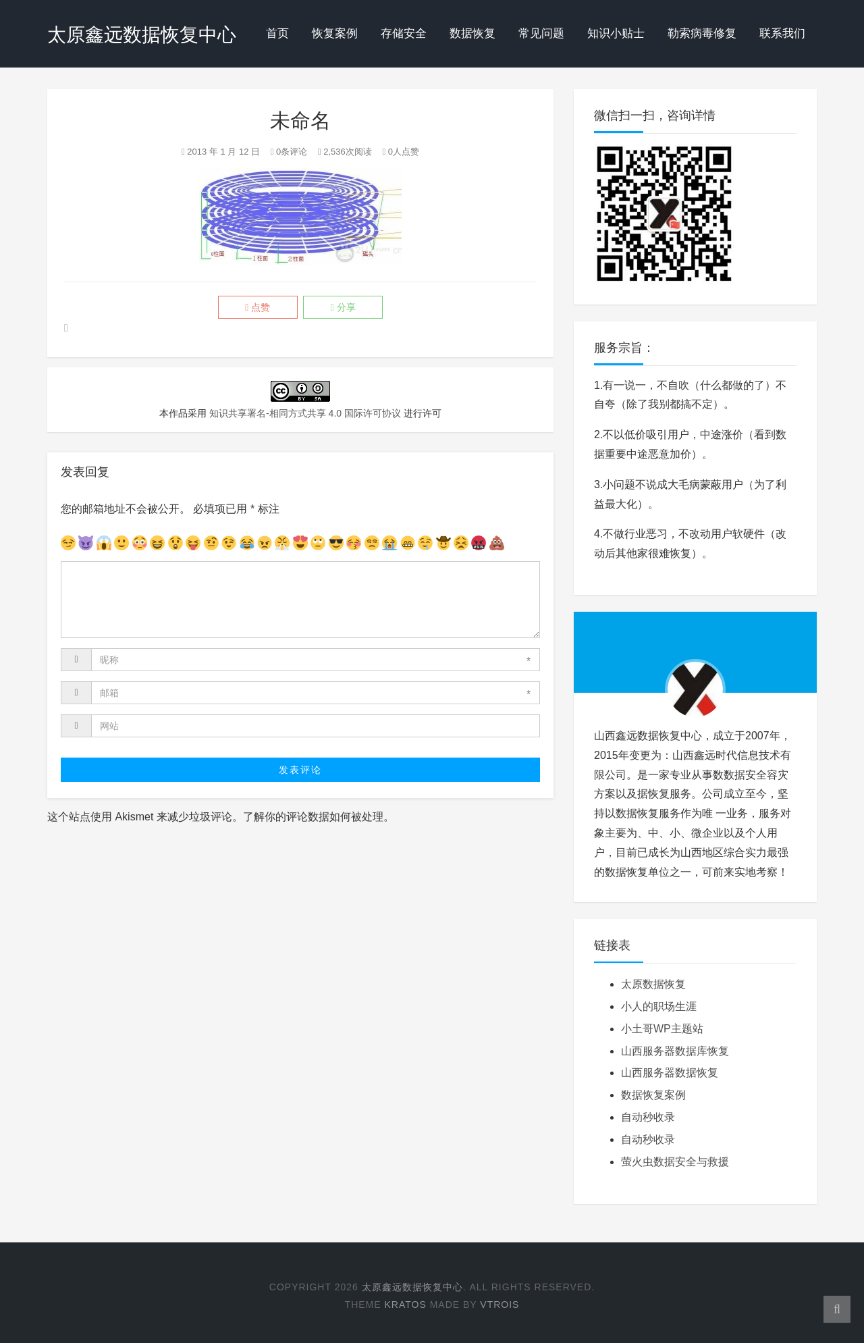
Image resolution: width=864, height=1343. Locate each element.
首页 (277, 33)
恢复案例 (335, 33)
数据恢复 (472, 33)
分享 (347, 307)
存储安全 (404, 33)
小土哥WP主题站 (662, 1028)
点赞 (253, 307)
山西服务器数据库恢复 (675, 1051)
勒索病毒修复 (702, 33)
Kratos (405, 1304)
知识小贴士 (616, 33)
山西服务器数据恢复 (669, 1072)
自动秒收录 (648, 1117)
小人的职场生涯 (659, 1006)
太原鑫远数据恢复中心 (141, 34)
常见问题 (541, 33)
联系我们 (782, 33)
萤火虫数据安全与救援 (675, 1161)
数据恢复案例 (653, 1095)
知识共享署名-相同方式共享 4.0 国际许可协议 (305, 414)
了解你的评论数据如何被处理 (313, 817)
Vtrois (499, 1304)
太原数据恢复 (653, 984)
